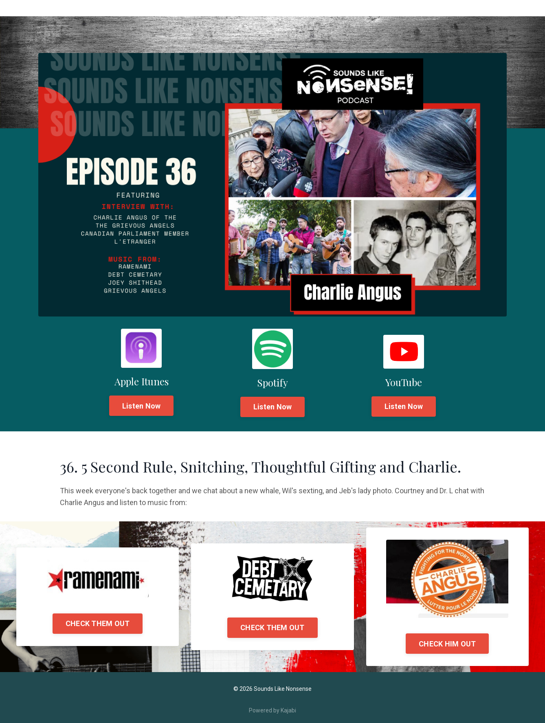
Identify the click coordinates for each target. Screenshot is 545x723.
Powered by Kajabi (272, 710)
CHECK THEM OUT (98, 623)
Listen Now (141, 406)
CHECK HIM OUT (447, 643)
